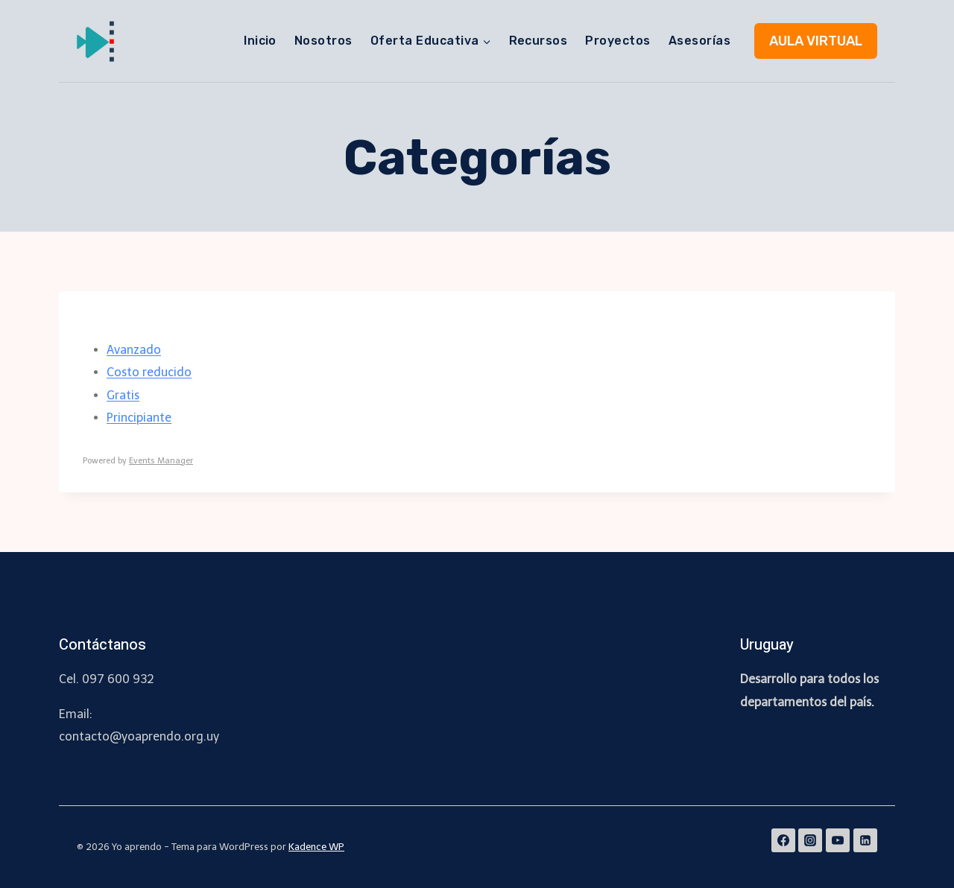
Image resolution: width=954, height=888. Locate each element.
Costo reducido (149, 372)
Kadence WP (316, 846)
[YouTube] (838, 840)
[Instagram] (810, 840)
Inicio (260, 41)
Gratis (123, 395)
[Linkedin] (865, 840)
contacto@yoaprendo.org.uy (139, 736)
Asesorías (699, 41)
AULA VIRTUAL (815, 41)
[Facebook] (783, 840)
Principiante (139, 417)
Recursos (538, 41)
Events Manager (161, 461)
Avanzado (134, 350)
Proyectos (617, 41)
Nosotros (323, 41)
